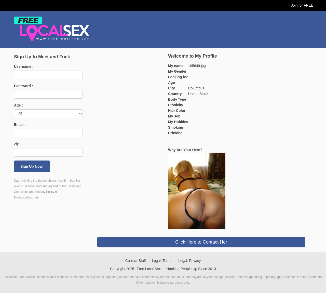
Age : (18, 105)
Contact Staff (135, 261)
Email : (20, 125)
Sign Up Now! (32, 166)
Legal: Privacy (189, 261)
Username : (23, 66)
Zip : (18, 144)
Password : (23, 86)
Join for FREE (302, 5)
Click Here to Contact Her (201, 242)
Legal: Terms (162, 261)
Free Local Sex (149, 269)
